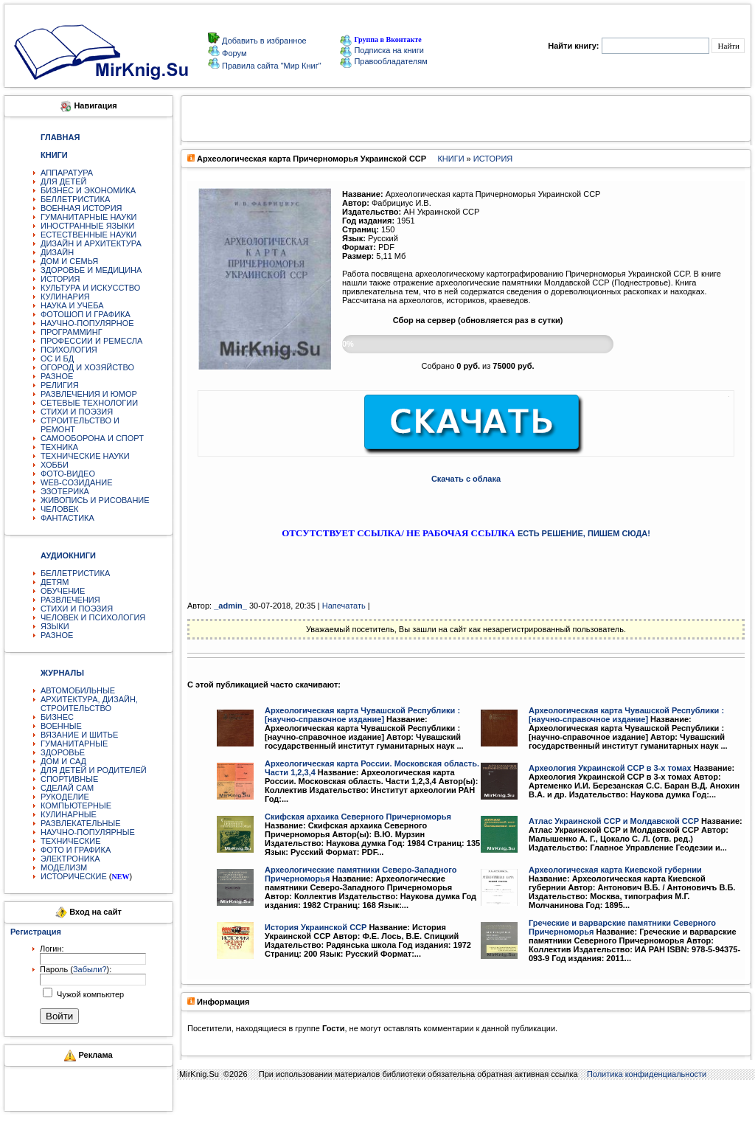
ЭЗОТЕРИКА (65, 491)
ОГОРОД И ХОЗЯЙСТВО (87, 367)
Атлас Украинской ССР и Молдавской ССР (614, 821)
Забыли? (90, 969)
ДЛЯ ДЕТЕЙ (63, 181)
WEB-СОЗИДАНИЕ (77, 482)
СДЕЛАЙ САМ (67, 787)
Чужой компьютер (89, 994)
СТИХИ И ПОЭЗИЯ (77, 411)
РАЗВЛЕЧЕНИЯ (70, 599)
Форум (233, 53)
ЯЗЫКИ (55, 626)
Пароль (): (75, 969)
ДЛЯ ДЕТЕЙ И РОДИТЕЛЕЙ (94, 770)
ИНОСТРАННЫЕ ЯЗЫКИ (87, 225)
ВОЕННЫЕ (61, 725)
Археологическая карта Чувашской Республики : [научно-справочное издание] (362, 715)
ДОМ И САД (63, 761)
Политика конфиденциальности (646, 1074)
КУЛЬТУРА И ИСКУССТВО (90, 287)
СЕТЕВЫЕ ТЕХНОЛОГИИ (89, 402)
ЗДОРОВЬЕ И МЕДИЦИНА (91, 270)
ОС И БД (57, 358)
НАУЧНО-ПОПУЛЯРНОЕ (87, 323)
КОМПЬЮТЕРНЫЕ (76, 805)
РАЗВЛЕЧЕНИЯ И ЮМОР (89, 393)
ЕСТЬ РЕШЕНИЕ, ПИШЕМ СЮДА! (584, 533)
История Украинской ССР (315, 927)
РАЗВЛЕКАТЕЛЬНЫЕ (81, 823)
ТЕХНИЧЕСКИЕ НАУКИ (85, 455)
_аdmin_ (230, 605)
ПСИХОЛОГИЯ (69, 349)
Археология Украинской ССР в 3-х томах (610, 767)
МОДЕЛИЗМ (64, 867)
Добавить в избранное (263, 40)
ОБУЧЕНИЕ (63, 590)
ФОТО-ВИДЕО (68, 473)
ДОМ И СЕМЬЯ (69, 261)
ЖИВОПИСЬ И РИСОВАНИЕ (95, 500)
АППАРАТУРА (67, 172)
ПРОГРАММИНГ (71, 332)
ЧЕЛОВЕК (60, 509)
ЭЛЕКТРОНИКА (70, 858)
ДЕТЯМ (55, 582)
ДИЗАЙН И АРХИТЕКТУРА (91, 243)
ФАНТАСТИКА (67, 517)
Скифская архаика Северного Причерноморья (358, 816)
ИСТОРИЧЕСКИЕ (74, 876)
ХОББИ (55, 464)
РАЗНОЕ (57, 376)
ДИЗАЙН (57, 252)
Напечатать (344, 605)
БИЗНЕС (57, 717)
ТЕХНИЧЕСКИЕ (71, 840)
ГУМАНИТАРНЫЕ (74, 743)
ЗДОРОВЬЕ (63, 752)
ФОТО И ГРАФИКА (76, 849)
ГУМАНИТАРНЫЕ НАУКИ (89, 216)
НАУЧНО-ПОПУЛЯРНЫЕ (88, 832)
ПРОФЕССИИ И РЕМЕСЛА (91, 340)
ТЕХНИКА (59, 447)
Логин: (52, 948)
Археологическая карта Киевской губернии (615, 869)
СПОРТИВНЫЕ (69, 779)
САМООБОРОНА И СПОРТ (92, 438)
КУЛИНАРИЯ (65, 296)
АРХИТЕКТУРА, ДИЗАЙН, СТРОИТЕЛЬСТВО (89, 704)
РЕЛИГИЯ (60, 385)
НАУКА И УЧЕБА (72, 305)
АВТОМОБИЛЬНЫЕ (78, 690)
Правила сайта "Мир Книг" (270, 65)
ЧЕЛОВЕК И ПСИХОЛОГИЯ (93, 617)
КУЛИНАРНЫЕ (69, 814)
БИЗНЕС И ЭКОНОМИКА (88, 190)
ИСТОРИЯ (60, 278)
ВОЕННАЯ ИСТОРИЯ (81, 208)
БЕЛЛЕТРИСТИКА (75, 199)
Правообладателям (383, 61)
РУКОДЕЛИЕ (65, 796)
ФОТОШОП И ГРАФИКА (86, 314)
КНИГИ (450, 158)
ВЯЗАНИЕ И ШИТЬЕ (79, 734)
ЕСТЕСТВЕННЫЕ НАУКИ (88, 234)
